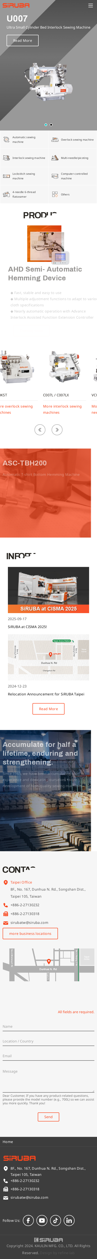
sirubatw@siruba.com (29, 922)
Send (48, 1116)
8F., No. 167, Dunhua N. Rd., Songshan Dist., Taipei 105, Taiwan (48, 898)
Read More (22, 41)
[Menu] (90, 5)
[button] (46, 124)
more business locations (30, 933)
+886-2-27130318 (25, 913)
